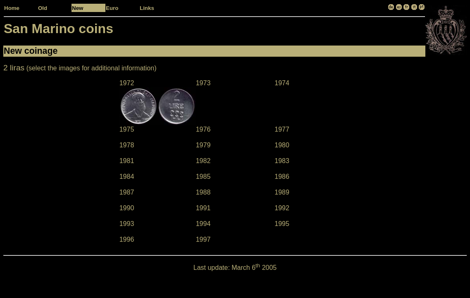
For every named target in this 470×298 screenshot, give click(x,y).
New (77, 8)
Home (11, 8)
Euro (112, 8)
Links (147, 8)
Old (42, 8)
